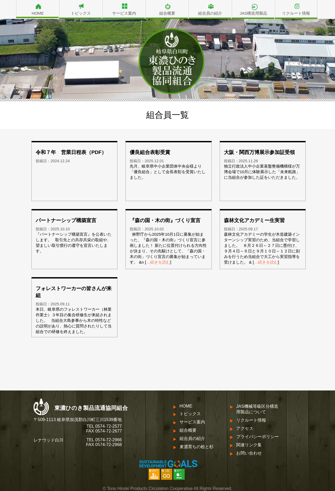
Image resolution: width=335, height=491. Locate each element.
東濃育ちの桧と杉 (196, 446)
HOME (38, 13)
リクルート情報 (296, 13)
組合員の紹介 (210, 13)
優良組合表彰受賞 (150, 152)
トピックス (81, 13)
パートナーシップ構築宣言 (66, 220)
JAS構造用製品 (253, 13)
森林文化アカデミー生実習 (254, 220)
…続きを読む (158, 262)
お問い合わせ (249, 453)
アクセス (244, 428)
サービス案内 (124, 13)
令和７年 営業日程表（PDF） (71, 152)
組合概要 (167, 13)
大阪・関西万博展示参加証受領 (259, 152)
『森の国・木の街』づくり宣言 (165, 220)
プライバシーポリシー (257, 436)
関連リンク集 (249, 445)
